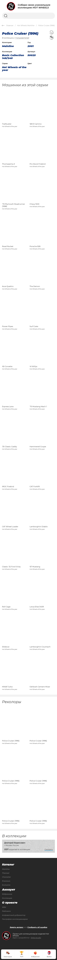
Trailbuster (6, 124)
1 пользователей (22, 38)
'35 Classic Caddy (9, 447)
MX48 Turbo (7, 687)
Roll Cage (6, 607)
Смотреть (49, 849)
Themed (5, 873)
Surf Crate (34, 326)
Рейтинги (6, 911)
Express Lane (8, 406)
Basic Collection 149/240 (13, 57)
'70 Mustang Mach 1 (38, 406)
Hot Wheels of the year (14, 69)
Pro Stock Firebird (38, 164)
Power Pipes (7, 326)
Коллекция (7, 898)
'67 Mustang (35, 567)
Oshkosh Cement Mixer (40, 687)
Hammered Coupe (38, 447)
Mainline (6, 869)
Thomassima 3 (8, 164)
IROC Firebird (8, 486)
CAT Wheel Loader (10, 527)
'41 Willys (33, 366)
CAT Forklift (35, 486)
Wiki (4, 907)
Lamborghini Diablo (39, 527)
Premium (6, 881)
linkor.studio (36, 938)
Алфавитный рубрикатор (13, 915)
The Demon (35, 286)
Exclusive (6, 885)
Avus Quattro (8, 286)
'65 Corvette (7, 366)
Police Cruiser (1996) (10, 741)
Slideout (5, 647)
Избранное (7, 894)
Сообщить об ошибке (37, 927)
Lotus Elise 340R (37, 607)
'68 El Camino (36, 124)
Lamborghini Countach (40, 647)
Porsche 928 (35, 246)
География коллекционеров (15, 919)
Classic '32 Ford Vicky (11, 567)
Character (6, 877)
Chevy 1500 (34, 204)
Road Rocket (7, 246)
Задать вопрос (16, 927)
